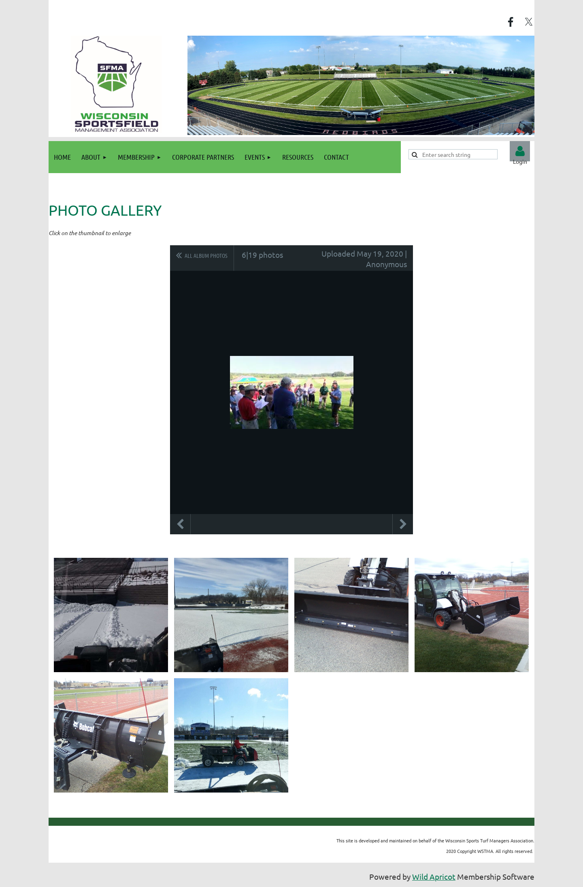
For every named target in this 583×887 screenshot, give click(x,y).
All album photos (206, 255)
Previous (180, 524)
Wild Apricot (433, 876)
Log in (520, 151)
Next (403, 524)
